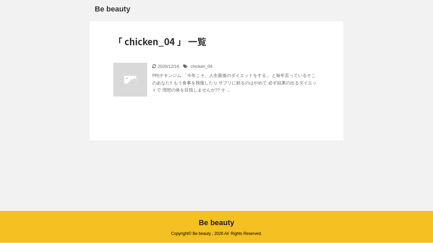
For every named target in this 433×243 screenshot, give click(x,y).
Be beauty (112, 9)
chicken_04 (201, 66)
